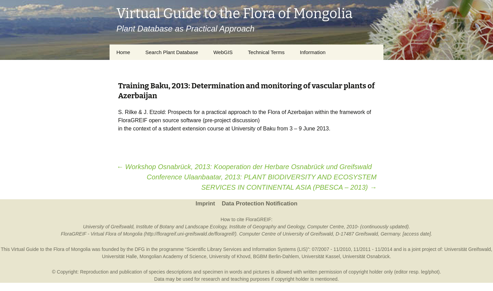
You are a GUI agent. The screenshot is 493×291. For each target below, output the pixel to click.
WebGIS (222, 52)
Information (313, 52)
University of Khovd (230, 256)
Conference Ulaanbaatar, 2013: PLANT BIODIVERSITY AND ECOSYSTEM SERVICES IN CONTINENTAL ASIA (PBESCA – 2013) (262, 182)
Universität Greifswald (467, 249)
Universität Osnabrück (366, 256)
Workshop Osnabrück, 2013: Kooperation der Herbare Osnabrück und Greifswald (244, 166)
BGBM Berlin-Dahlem (276, 256)
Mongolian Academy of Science (173, 256)
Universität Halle (119, 256)
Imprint (205, 203)
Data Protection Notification (260, 203)
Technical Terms (266, 52)
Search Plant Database (171, 52)
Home (123, 52)
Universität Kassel (321, 256)
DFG (140, 249)
